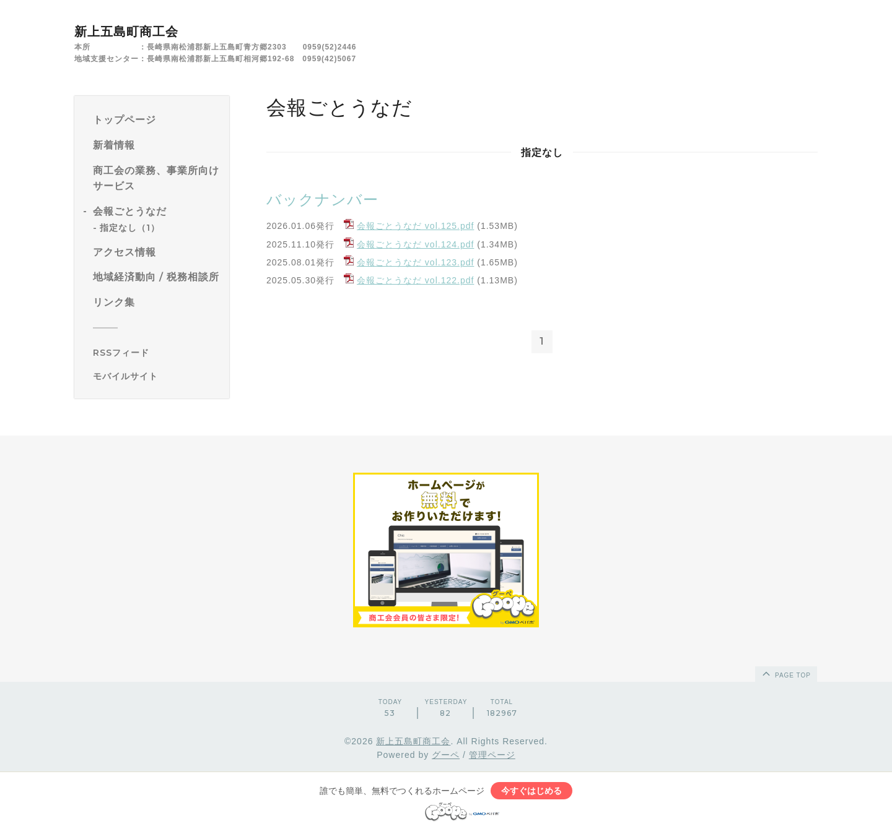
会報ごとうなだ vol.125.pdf (415, 226)
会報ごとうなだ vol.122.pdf (415, 280)
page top (785, 673)
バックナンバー (322, 199)
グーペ (446, 755)
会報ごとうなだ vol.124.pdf (415, 244)
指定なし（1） (130, 227)
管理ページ (492, 755)
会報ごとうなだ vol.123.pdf (415, 262)
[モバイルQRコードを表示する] (156, 376)
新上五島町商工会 (126, 31)
